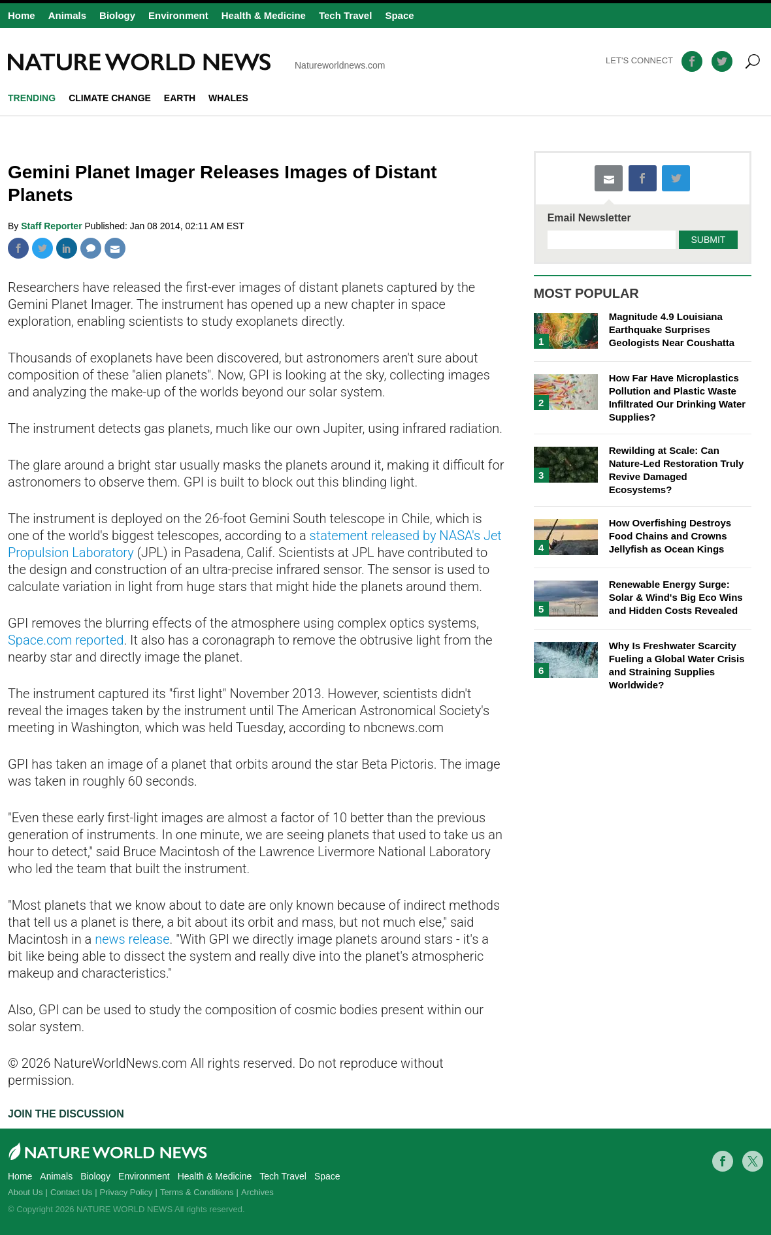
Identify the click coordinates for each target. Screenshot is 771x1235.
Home (21, 15)
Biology (117, 15)
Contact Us (71, 1192)
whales (228, 98)
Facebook (18, 248)
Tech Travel (345, 15)
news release (132, 939)
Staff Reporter (52, 226)
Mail (115, 248)
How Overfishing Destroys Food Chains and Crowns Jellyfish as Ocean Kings (670, 535)
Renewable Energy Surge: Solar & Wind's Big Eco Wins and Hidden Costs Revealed (676, 597)
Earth (179, 98)
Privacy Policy (126, 1192)
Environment (178, 15)
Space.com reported (65, 640)
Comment (90, 248)
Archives (257, 1192)
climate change (110, 98)
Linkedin (66, 248)
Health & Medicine (263, 15)
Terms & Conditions (197, 1192)
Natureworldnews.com (197, 62)
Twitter (42, 248)
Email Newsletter (589, 218)
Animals (67, 15)
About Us (25, 1192)
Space (399, 15)
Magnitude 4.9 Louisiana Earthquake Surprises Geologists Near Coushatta (672, 329)
